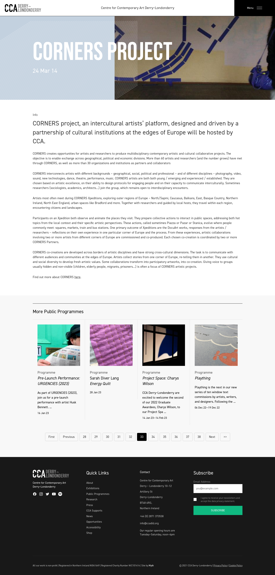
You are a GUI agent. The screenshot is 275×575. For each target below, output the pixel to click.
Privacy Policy (220, 565)
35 (164, 437)
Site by (147, 565)
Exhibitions (92, 488)
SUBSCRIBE (218, 510)
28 (84, 437)
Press (89, 505)
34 (153, 437)
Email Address (201, 482)
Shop (89, 533)
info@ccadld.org (149, 523)
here (77, 277)
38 (199, 437)
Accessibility (93, 527)
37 (187, 437)
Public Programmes (97, 494)
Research (91, 499)
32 (130, 437)
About (89, 483)
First (51, 437)
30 (107, 437)
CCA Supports (94, 510)
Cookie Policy (235, 565)
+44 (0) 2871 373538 (152, 516)
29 (96, 437)
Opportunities (94, 522)
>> (225, 437)
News (89, 516)
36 (176, 437)
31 (119, 437)
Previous (69, 437)
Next (212, 437)
